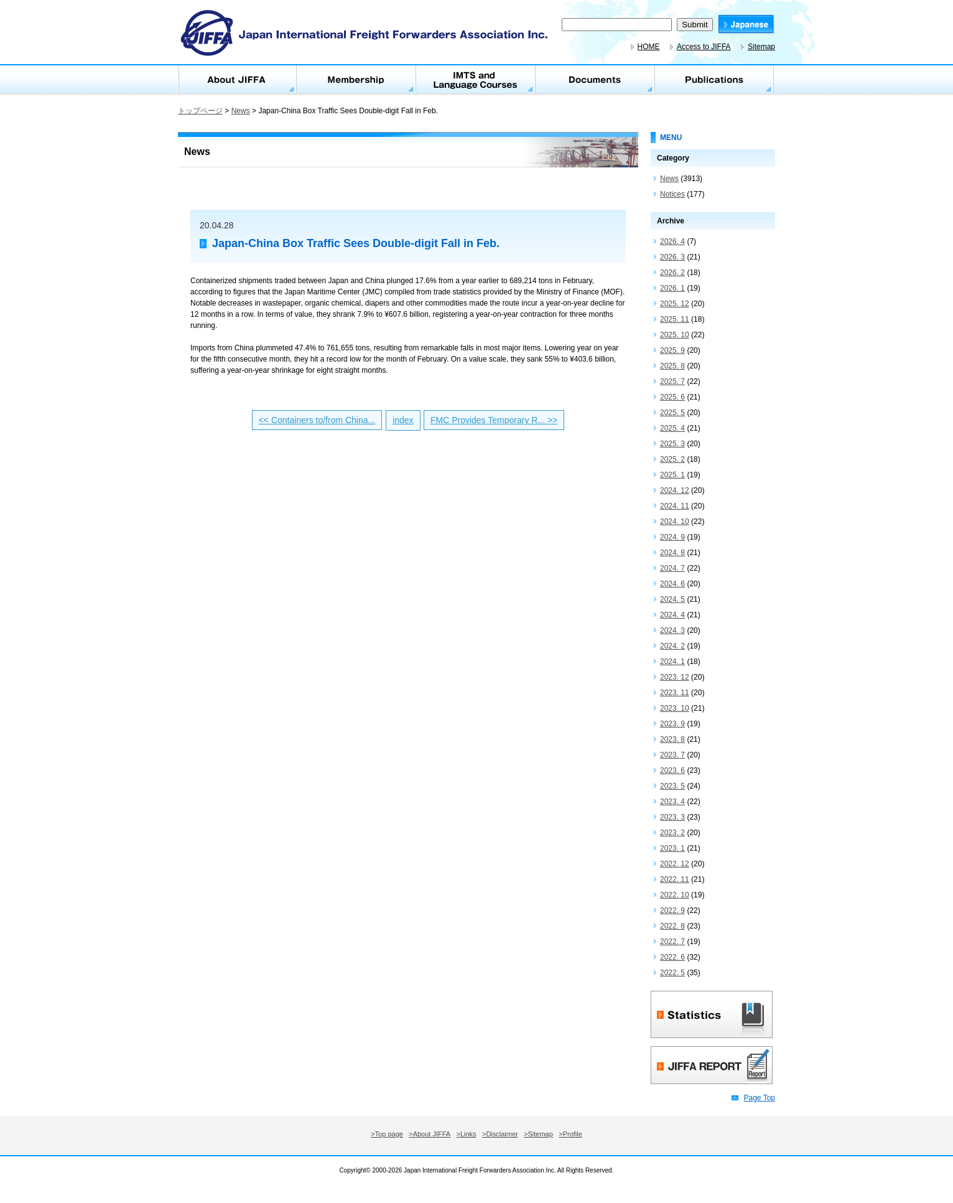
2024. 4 (672, 615)
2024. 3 (672, 630)
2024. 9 (672, 537)
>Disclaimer (500, 1134)
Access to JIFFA (704, 46)
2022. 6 (672, 957)
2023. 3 (672, 817)
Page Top (760, 1097)
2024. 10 (674, 521)
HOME (649, 46)
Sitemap (761, 46)
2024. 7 (672, 568)
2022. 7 (672, 941)
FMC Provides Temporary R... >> (493, 420)
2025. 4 (672, 428)
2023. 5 (672, 786)
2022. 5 (672, 972)
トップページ (200, 110)
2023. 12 (674, 677)
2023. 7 (672, 755)
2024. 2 (672, 646)
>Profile (570, 1134)
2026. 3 (672, 257)
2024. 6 (672, 583)
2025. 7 (672, 381)
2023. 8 (672, 739)
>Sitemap (538, 1134)
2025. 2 (672, 459)
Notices (672, 194)
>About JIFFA (429, 1134)
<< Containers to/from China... (317, 420)
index (403, 420)
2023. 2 (672, 832)
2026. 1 (672, 288)
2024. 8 (672, 552)
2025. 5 (672, 412)
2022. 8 (672, 926)
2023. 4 (672, 801)
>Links (466, 1134)
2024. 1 (672, 661)
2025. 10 (674, 334)
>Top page (387, 1134)
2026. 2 (672, 272)
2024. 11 (674, 506)
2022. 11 (674, 879)
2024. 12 (674, 490)
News (240, 110)
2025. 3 (672, 443)
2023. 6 (672, 770)
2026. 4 (672, 241)
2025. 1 (672, 474)
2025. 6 (672, 397)
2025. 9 (672, 350)
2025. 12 (674, 303)
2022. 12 (674, 863)
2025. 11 (674, 319)
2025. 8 (672, 366)
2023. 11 (674, 692)
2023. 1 (672, 848)
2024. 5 (672, 599)
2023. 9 (672, 723)
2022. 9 (672, 910)
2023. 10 (674, 708)
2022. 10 (674, 895)
